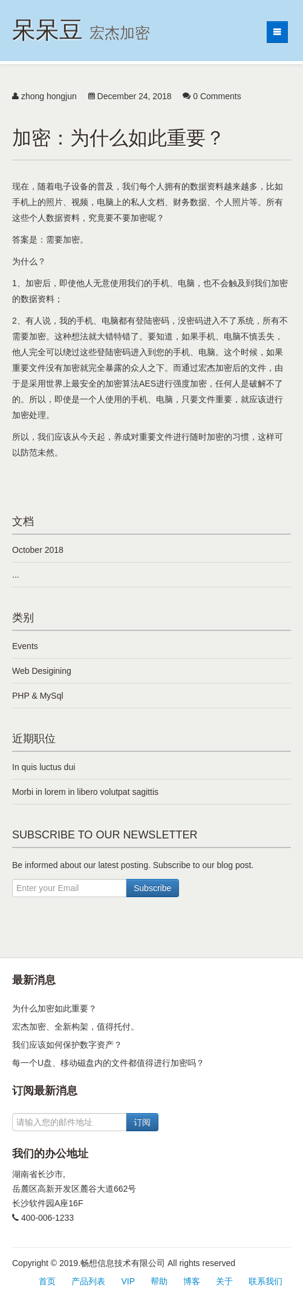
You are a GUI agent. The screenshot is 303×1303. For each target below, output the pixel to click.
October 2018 (38, 550)
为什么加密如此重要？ (54, 1008)
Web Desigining (41, 671)
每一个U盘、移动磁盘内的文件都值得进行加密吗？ (108, 1063)
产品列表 (88, 1281)
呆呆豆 (81, 30)
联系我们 (265, 1281)
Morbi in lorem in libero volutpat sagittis (85, 792)
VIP (128, 1281)
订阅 (142, 1122)
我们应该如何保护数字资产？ (67, 1045)
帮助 (159, 1281)
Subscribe (152, 888)
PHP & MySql (38, 695)
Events (25, 646)
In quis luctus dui (43, 767)
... (15, 575)
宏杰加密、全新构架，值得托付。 (75, 1026)
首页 (47, 1281)
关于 (224, 1281)
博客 (191, 1281)
